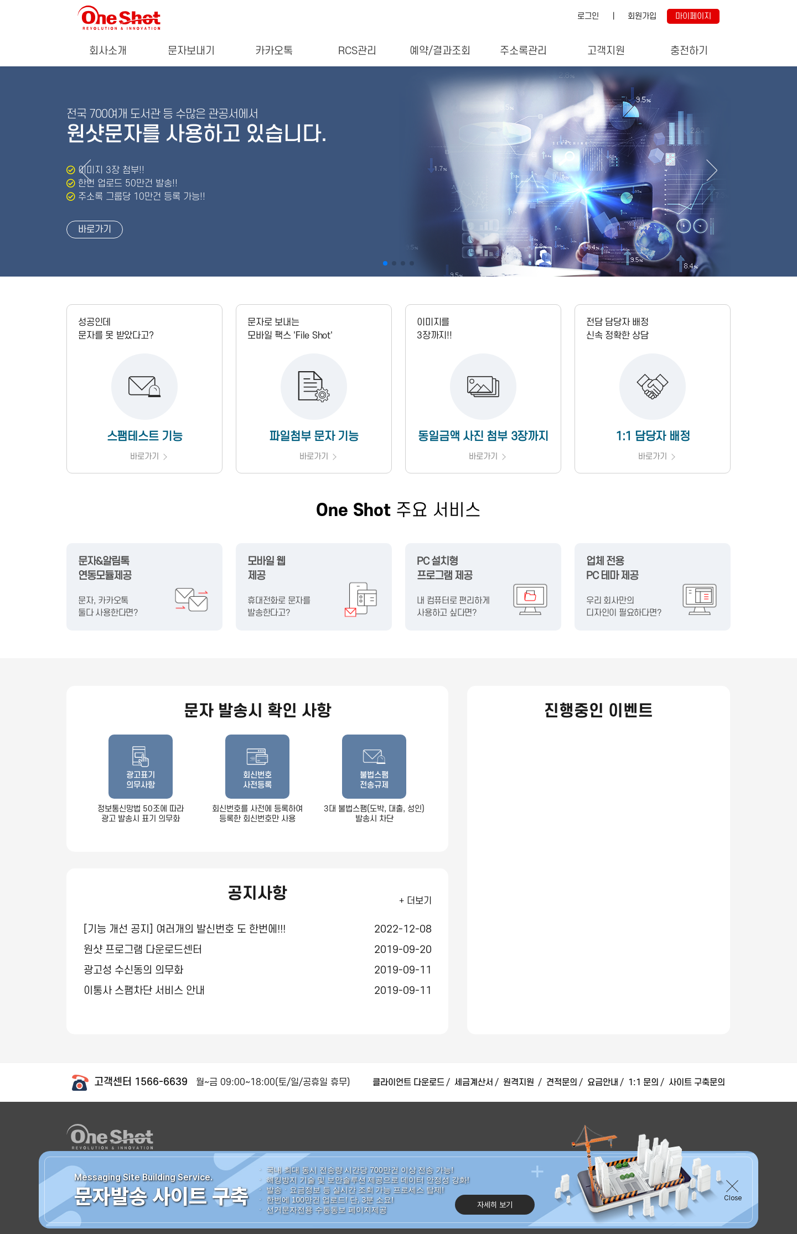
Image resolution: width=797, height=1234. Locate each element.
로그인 (588, 16)
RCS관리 (357, 51)
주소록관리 (523, 51)
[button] (711, 170)
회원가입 (642, 16)
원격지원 (519, 1082)
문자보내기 (191, 51)
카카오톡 (274, 51)
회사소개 (108, 51)
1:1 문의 (643, 1082)
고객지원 (606, 51)
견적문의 (561, 1082)
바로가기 (94, 230)
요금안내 (602, 1082)
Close (733, 1205)
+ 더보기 (415, 901)
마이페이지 (693, 16)
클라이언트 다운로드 (408, 1082)
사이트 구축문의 (697, 1082)
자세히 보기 (495, 1211)
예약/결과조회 (440, 51)
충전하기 (689, 51)
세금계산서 (473, 1082)
